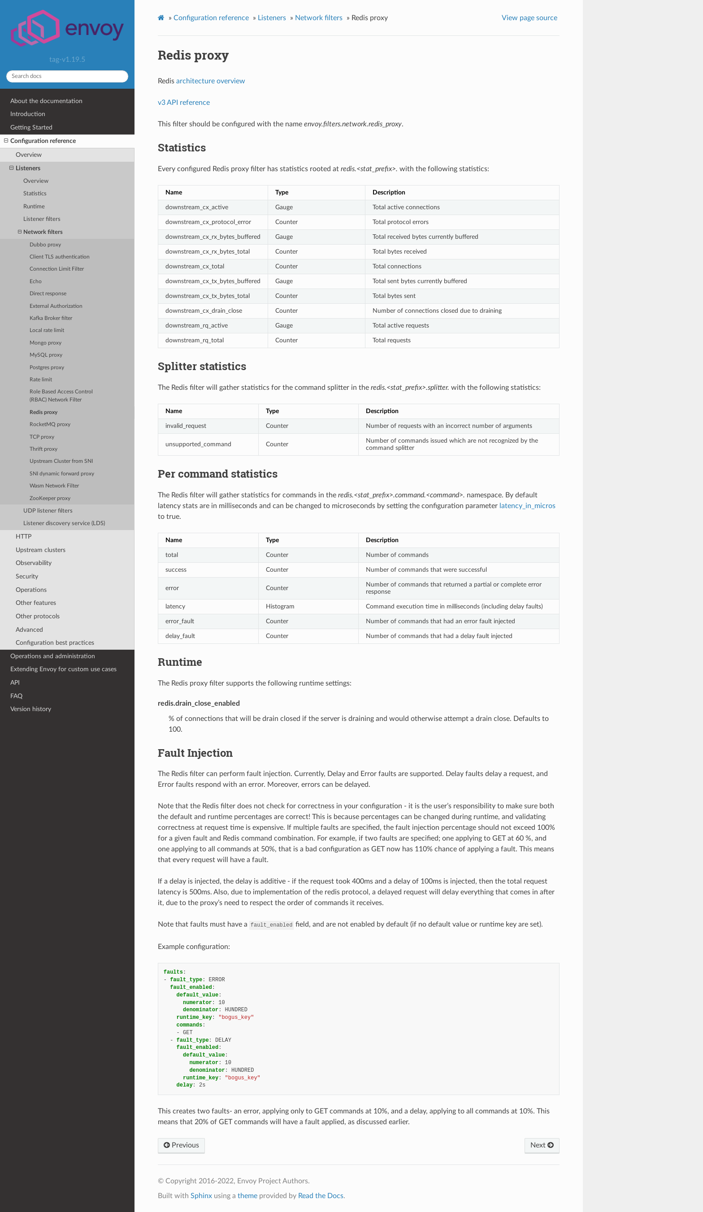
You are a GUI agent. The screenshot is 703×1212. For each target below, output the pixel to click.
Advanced (29, 629)
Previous (181, 1145)
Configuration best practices (55, 642)
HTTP (23, 536)
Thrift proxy (43, 449)
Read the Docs (320, 1195)
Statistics (35, 194)
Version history (30, 709)
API (15, 682)
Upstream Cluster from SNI (61, 461)
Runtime (34, 207)
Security (27, 576)
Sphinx (201, 1195)
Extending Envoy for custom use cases (63, 669)
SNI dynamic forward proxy (62, 473)
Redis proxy (43, 412)
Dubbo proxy (45, 244)
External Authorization (56, 306)
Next (542, 1145)
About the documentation (46, 101)
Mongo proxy (45, 343)
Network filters (40, 232)
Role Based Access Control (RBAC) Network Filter (61, 395)
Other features (36, 603)
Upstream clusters (40, 550)
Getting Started (31, 127)
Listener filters (42, 219)
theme (247, 1195)
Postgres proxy (47, 367)
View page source (529, 18)
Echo (36, 281)
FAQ (16, 696)
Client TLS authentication (60, 256)
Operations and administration (52, 656)
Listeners (24, 168)
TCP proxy (42, 437)
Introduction (27, 114)
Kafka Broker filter (51, 318)
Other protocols (38, 616)
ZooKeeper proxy (50, 498)
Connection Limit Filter (57, 269)
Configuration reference (40, 141)
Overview (29, 154)
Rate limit (41, 379)
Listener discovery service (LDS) (64, 523)
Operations (31, 590)
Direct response (48, 293)
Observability (34, 563)
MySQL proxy (46, 355)
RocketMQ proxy (50, 424)
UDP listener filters (48, 511)
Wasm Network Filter (54, 485)
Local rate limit (47, 330)
